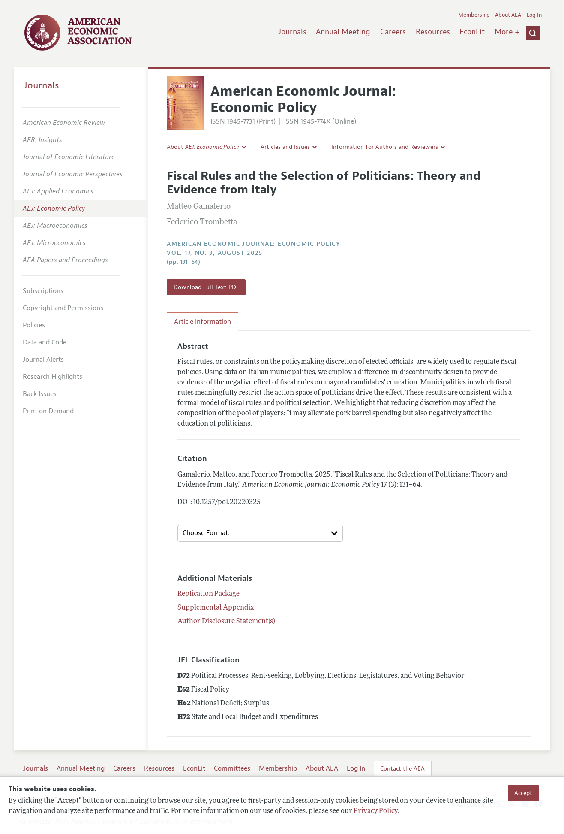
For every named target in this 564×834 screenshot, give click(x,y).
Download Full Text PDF (206, 287)
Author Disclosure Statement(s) (226, 621)
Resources (433, 31)
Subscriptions (43, 291)
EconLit (472, 31)
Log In (534, 15)
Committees (232, 768)
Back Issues (40, 394)
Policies (34, 325)
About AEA (508, 15)
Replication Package (208, 594)
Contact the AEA (402, 768)
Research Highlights (52, 376)
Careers (393, 31)
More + (507, 31)
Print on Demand (48, 411)
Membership (474, 15)
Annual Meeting (343, 31)
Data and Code (44, 342)
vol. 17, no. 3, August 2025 (214, 253)
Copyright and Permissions (63, 308)
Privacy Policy (375, 811)
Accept (523, 793)
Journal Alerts (43, 359)
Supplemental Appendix (215, 607)
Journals (292, 31)
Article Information (202, 321)
